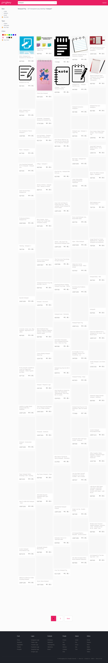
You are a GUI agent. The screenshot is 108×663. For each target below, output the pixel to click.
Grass (76, 644)
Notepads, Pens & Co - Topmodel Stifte (61, 538)
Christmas (50, 640)
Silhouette (6, 25)
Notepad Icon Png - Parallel (62, 58)
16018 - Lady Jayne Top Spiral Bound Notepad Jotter (62, 242)
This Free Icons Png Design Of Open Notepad (62, 260)
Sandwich (19, 642)
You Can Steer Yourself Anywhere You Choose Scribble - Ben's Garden (78, 475)
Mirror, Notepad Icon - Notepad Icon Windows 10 (26, 57)
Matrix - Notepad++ (24, 149)
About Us (81, 658)
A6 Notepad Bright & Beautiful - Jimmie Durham (79, 533)
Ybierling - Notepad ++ (25, 246)
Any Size (6, 17)
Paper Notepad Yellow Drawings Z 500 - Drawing (26, 474)
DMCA (92, 658)
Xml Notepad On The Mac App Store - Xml (97, 556)
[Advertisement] (62, 23)
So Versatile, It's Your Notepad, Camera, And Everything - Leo (78, 353)
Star (76, 647)
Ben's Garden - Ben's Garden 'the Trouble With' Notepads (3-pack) (43, 221)
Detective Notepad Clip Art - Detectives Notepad (79, 55)
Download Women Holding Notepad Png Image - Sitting (62, 285)
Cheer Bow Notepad (42, 93)
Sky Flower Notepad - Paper (44, 474)
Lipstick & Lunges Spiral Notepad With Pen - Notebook (25, 408)
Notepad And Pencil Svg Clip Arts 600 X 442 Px (44, 283)
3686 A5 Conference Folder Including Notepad (26, 578)
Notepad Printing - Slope (78, 376)
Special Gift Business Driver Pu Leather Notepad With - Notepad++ (97, 49)
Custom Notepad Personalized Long (24, 549)
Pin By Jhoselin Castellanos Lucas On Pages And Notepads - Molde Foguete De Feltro (26, 370)
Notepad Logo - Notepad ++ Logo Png (79, 131)
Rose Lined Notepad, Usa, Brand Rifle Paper (79, 217)
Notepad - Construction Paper (25, 442)
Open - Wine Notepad (78, 241)
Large (5, 11)
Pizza (18, 640)
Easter (49, 649)
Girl (63, 642)
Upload (104, 2)
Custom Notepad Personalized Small (95, 430)
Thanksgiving (50, 644)
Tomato (19, 647)
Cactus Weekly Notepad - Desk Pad (43, 354)
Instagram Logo (35, 640)
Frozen (64, 640)
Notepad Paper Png (77, 322)
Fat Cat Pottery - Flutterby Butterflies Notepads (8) (44, 136)
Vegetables (20, 644)
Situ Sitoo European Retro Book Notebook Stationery (79, 558)
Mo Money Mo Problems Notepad (78, 287)
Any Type (6, 27)
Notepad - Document (42, 301)
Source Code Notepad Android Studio (43, 260)
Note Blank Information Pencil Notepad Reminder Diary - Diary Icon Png (61, 341)
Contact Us (87, 658)
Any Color (6, 40)
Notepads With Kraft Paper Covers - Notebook (79, 439)
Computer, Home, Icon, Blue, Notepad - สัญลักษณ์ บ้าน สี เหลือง (27, 330)
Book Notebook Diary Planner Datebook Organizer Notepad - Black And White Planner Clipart (44, 331)
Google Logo (34, 651)
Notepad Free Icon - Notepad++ (95, 106)
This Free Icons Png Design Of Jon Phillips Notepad (44, 407)
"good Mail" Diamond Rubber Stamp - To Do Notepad (96, 148)
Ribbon (89, 649)
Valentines (50, 647)
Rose (88, 644)
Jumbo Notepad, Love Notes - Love (97, 362)
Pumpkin (19, 649)
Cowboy (65, 649)
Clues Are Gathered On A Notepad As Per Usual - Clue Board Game (97, 333)
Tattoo (88, 651)
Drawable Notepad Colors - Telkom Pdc (44, 49)
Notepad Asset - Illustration (62, 314)
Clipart (5, 23)
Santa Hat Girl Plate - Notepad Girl (25, 191)
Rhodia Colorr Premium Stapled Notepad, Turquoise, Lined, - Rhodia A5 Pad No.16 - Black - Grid (97, 526)
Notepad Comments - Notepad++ (78, 107)
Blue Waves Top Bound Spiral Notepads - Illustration (62, 457)
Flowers (89, 642)
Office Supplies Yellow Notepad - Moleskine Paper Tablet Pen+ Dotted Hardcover (97, 455)
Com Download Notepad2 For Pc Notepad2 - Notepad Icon (26, 166)
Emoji (88, 640)
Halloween (50, 642)
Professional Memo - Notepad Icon (24, 219)
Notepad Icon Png (24, 82)
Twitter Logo (34, 642)
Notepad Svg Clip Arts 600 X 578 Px (62, 368)
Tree (76, 649)
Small (5, 15)
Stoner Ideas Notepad (43, 581)
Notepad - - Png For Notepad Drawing (60, 88)
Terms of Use (99, 658)
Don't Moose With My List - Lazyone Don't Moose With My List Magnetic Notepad (62, 141)
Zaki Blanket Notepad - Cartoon (61, 507)
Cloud (76, 640)
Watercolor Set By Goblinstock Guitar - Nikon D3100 (79, 265)
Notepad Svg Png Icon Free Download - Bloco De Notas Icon (79, 408)
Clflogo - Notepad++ (42, 164)
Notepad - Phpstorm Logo (44, 384)
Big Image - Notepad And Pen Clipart (79, 159)
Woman (65, 647)
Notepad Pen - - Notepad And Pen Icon (79, 85)
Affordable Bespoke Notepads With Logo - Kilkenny (42, 496)
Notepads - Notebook (42, 431)
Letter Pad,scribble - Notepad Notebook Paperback (77, 181)
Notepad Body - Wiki (95, 276)
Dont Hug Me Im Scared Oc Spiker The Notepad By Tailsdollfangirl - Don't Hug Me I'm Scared (62, 393)
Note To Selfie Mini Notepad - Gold (26, 502)
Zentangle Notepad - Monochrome (42, 548)
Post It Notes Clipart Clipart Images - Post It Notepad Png (97, 133)
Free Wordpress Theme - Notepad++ (26, 131)
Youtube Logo (34, 644)
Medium (6, 13)
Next (68, 618)
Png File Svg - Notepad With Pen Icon (62, 172)
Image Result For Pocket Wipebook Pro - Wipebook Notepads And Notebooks (97, 241)
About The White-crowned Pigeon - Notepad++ (97, 173)
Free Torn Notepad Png (61, 570)
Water (88, 647)
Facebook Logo (35, 647)
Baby (64, 644)
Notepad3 (92, 309)
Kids (64, 651)
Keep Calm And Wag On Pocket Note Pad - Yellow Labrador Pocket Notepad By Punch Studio (62, 205)
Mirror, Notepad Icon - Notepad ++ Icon (25, 111)
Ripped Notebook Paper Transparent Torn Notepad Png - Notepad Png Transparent (97, 78)
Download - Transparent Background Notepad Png (44, 119)
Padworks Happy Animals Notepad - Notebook (97, 396)
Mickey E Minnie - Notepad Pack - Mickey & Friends (44, 185)
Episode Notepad (23, 298)
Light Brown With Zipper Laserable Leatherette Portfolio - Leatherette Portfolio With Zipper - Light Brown (97, 489)
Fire (76, 642)
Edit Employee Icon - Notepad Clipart (95, 203)
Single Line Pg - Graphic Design (78, 509)
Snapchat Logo (35, 649)
